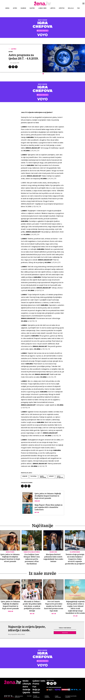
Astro (15, 8)
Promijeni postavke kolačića (70, 696)
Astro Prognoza (60, 476)
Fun (78, 8)
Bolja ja (71, 8)
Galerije (23, 8)
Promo (36, 683)
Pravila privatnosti (36, 696)
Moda (7, 8)
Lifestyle (61, 8)
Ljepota (52, 8)
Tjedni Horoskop (43, 476)
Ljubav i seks (42, 8)
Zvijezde (24, 476)
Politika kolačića (47, 696)
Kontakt (29, 696)
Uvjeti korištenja (58, 696)
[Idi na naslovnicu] (42, 5)
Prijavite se (65, 632)
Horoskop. (34, 476)
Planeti (51, 476)
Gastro (32, 8)
